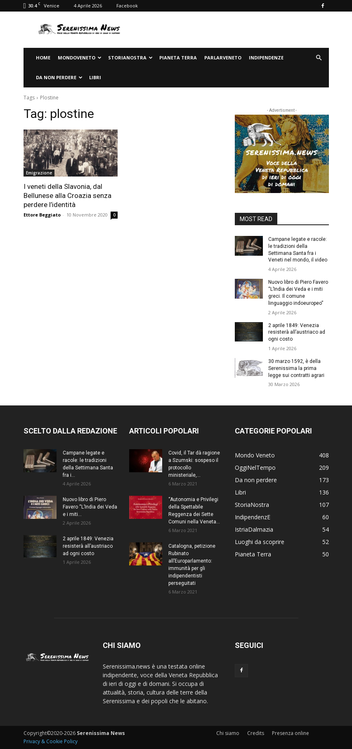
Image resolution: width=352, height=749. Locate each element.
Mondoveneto (80, 57)
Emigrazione (39, 173)
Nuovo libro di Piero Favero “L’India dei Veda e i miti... (90, 507)
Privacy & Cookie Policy (51, 741)
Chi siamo (227, 733)
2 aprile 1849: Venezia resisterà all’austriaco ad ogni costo (296, 332)
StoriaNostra (130, 57)
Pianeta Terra (178, 57)
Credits (255, 733)
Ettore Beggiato (42, 215)
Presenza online (290, 733)
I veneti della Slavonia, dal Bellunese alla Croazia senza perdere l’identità (67, 195)
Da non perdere (59, 77)
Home (43, 57)
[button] (319, 58)
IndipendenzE (266, 57)
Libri (95, 77)
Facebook (127, 5)
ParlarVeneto (222, 57)
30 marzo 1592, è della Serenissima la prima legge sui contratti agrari (296, 368)
